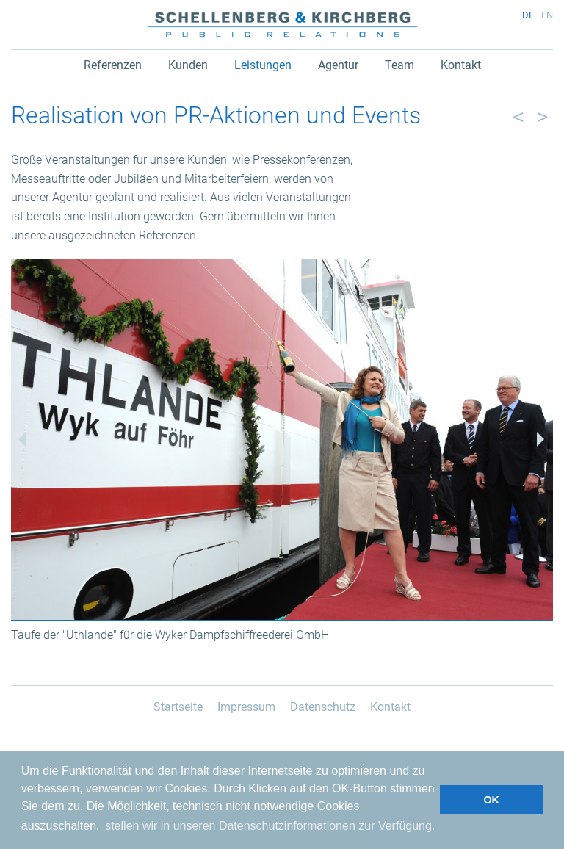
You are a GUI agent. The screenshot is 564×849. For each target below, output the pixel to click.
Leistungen (263, 65)
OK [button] (491, 800)
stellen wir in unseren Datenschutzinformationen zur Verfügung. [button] (270, 826)
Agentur (338, 65)
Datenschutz (322, 707)
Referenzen (113, 65)
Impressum (246, 707)
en (547, 15)
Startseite (178, 707)
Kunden (188, 65)
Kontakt (461, 65)
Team (399, 65)
